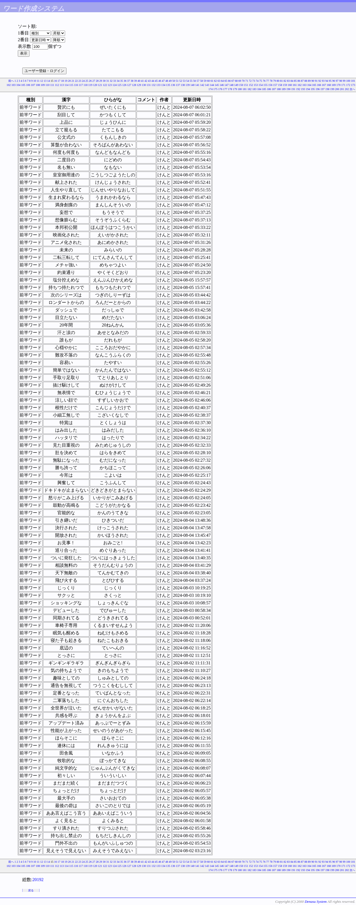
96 (333, 80)
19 (66, 80)
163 (304, 84)
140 (193, 84)
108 (38, 84)
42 (146, 80)
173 (353, 84)
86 (299, 80)
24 (83, 80)
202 (347, 89)
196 (318, 89)
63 (218, 80)
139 (188, 84)
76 (264, 80)
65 (225, 80)
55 (191, 80)
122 (105, 84)
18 (62, 80)
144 (212, 84)
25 (86, 80)
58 (201, 80)
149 (236, 84)
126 (124, 84)
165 (314, 84)
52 (180, 80)
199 (332, 89)
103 (13, 84)
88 (306, 80)
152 (251, 84)
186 (269, 89)
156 (270, 84)
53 (184, 80)
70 (243, 80)
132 (154, 84)
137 (178, 84)
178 (230, 89)
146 (222, 84)
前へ (11, 80)
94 (326, 80)
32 (111, 80)
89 (309, 80)
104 (18, 84)
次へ (352, 89)
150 (241, 84)
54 (187, 80)
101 (353, 80)
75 (260, 80)
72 (250, 80)
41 (142, 80)
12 (41, 80)
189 (283, 89)
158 (280, 84)
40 (139, 80)
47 (163, 80)
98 (340, 80)
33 (114, 80)
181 (245, 89)
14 (48, 80)
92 (319, 80)
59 (205, 80)
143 (207, 84)
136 (173, 84)
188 (279, 89)
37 (128, 80)
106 (28, 84)
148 (231, 84)
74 (257, 80)
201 (342, 89)
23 (79, 80)
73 (253, 80)
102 (8, 84)
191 (293, 89)
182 (250, 89)
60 (208, 80)
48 (166, 80)
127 (129, 84)
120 (95, 84)
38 (132, 80)
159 (285, 84)
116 (76, 84)
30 (104, 80)
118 (85, 84)
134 (163, 84)
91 (316, 80)
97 (337, 80)
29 (100, 80)
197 (322, 89)
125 (119, 84)
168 (329, 84)
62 (215, 80)
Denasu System (316, 901)
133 (158, 84)
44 (153, 80)
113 (62, 84)
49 (170, 80)
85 (295, 80)
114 (67, 84)
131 (149, 84)
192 (298, 89)
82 (285, 80)
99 (344, 80)
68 (236, 80)
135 (168, 84)
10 (34, 80)
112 (57, 84)
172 (348, 84)
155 (265, 84)
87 (302, 80)
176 (220, 89)
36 (125, 80)
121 (100, 84)
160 (290, 84)
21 (72, 80)
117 (81, 84)
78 (271, 80)
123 (110, 84)
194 (308, 89)
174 (211, 89)
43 (149, 80)
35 (121, 80)
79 (274, 80)
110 (47, 84)
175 (215, 89)
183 (254, 89)
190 (288, 89)
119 (90, 84)
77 (267, 80)
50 (173, 80)
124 (115, 84)
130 (144, 84)
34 (118, 80)
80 (278, 80)
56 (194, 80)
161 (295, 84)
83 (288, 80)
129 (139, 84)
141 (197, 84)
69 (239, 80)
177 (225, 89)
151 (246, 84)
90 (313, 80)
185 (264, 89)
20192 (37, 879)
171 (343, 84)
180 (240, 89)
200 (337, 89)
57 (198, 80)
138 (183, 84)
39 (135, 80)
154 (261, 84)
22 (76, 80)
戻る (31, 890)
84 (292, 80)
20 (69, 80)
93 (323, 80)
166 (319, 84)
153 (256, 84)
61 (212, 80)
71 (246, 80)
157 (275, 84)
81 (281, 80)
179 (235, 89)
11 (38, 80)
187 (274, 89)
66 (229, 80)
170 (339, 84)
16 (55, 80)
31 (107, 80)
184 (259, 89)
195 (313, 89)
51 (177, 80)
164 (309, 84)
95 (330, 80)
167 (324, 84)
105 (23, 84)
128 (134, 84)
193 (303, 89)
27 (93, 80)
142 (202, 84)
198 (327, 89)
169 (334, 84)
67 (232, 80)
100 (348, 80)
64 (222, 80)
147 (226, 84)
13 (45, 80)
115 (71, 84)
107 (33, 84)
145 (217, 84)
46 (160, 80)
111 (52, 84)
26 (90, 80)
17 (59, 80)
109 (43, 84)
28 (97, 80)
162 (300, 84)
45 (156, 80)
